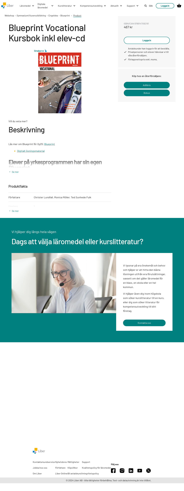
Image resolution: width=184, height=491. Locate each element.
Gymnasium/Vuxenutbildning (31, 15)
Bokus (147, 92)
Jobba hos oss (40, 467)
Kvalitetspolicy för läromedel (96, 467)
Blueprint (65, 15)
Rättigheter (73, 462)
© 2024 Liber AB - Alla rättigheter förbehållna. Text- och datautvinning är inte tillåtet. (108, 480)
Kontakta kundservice (44, 462)
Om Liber (37, 473)
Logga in (165, 5)
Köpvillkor (73, 467)
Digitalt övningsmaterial (31, 150)
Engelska (53, 15)
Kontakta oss (144, 322)
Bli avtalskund (75, 473)
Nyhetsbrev (61, 462)
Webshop (9, 15)
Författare (60, 467)
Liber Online (61, 473)
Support (86, 462)
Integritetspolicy (90, 473)
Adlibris (147, 85)
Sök (151, 5)
